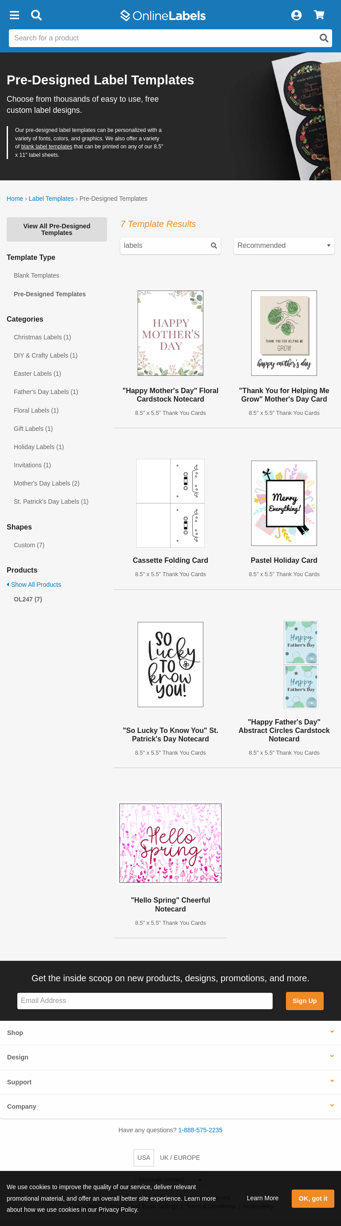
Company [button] (21, 1106)
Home (15, 198)
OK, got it (313, 1198)
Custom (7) (29, 545)
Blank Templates (36, 275)
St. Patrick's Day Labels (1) (51, 501)
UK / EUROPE (180, 1157)
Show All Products (34, 584)
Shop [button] (15, 1032)
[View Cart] (319, 16)
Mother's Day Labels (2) (46, 483)
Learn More (263, 1198)
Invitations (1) (32, 465)
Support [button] (19, 1082)
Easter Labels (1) (37, 373)
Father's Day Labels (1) (46, 391)
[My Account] (296, 15)
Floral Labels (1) (36, 410)
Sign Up (305, 1000)
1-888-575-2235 (200, 1130)
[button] (14, 15)
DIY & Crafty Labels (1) (46, 355)
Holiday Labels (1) (39, 446)
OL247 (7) (28, 599)
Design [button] (17, 1057)
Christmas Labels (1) (42, 337)
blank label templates (46, 146)
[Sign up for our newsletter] (145, 1001)
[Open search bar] (36, 15)
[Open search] (324, 38)
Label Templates (51, 198)
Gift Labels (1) (33, 428)
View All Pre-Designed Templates (56, 229)
